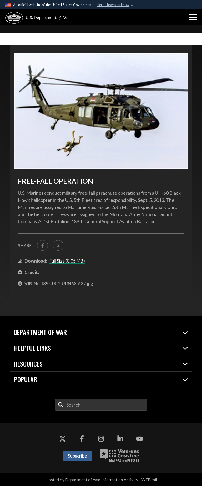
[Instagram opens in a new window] (101, 438)
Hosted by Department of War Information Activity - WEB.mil (101, 479)
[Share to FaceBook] (42, 245)
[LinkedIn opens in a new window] (120, 438)
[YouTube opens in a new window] (139, 438)
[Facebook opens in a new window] (81, 438)
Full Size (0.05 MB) (67, 261)
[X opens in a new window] (62, 438)
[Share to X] (58, 245)
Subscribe (77, 456)
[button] (193, 17)
